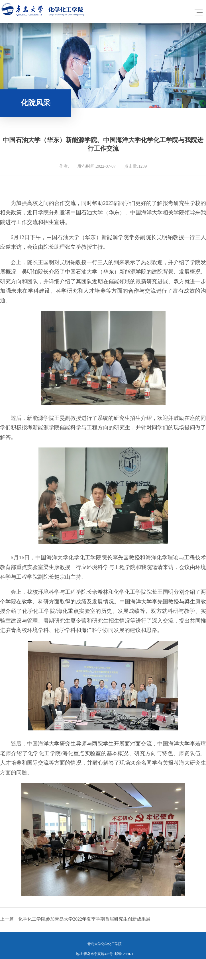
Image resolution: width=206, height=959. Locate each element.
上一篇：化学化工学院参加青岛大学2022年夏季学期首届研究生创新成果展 (75, 919)
